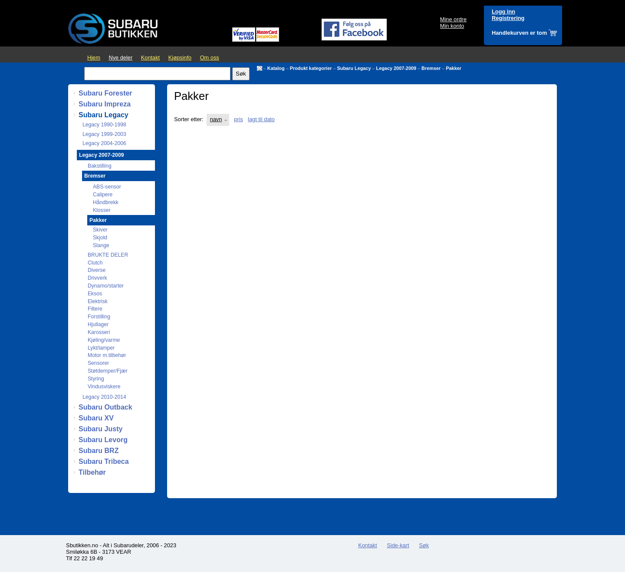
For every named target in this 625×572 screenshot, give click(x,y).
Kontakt (150, 57)
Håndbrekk (105, 202)
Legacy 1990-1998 (104, 125)
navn (216, 119)
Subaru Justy (100, 429)
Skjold (100, 238)
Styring (96, 379)
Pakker (453, 68)
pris (238, 119)
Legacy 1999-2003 (104, 134)
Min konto (452, 26)
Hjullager (98, 324)
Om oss (209, 57)
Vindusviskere (104, 387)
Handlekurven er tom (519, 33)
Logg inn (503, 11)
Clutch (95, 263)
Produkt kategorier (311, 68)
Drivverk (97, 278)
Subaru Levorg (103, 439)
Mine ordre (453, 19)
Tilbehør (92, 472)
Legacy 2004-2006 (104, 143)
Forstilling (99, 317)
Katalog (276, 68)
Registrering (508, 18)
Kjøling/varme (104, 340)
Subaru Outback (105, 407)
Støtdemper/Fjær (108, 371)
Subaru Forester (105, 93)
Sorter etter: (189, 119)
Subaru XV (96, 418)
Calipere (102, 195)
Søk (424, 545)
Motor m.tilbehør (107, 355)
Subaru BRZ (98, 450)
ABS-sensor (107, 187)
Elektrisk (98, 301)
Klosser (102, 210)
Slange (101, 245)
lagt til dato (261, 119)
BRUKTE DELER (108, 255)
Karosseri (99, 332)
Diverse (96, 270)
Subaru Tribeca (104, 461)
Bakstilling (100, 166)
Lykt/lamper (101, 348)
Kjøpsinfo (179, 57)
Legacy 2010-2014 (104, 397)
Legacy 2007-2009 (396, 68)
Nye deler (120, 57)
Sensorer (98, 363)
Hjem (93, 57)
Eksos (95, 294)
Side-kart (398, 545)
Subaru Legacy (354, 68)
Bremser (431, 68)
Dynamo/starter (106, 286)
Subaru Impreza (105, 104)
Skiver (100, 230)
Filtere (95, 309)
